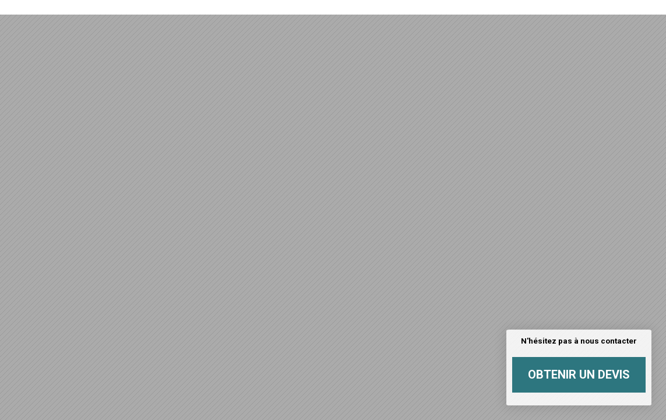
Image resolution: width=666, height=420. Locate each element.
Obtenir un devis (579, 375)
